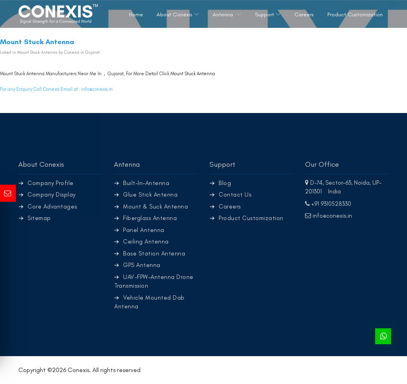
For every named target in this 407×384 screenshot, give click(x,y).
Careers (304, 14)
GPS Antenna (141, 265)
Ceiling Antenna (146, 241)
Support (264, 14)
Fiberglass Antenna (150, 218)
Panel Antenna (143, 230)
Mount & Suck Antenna (155, 206)
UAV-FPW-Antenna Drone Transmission (154, 281)
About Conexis (174, 14)
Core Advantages (52, 206)
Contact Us (235, 194)
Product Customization (355, 14)
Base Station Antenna (154, 253)
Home (136, 14)
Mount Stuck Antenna (192, 73)
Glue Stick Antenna (150, 194)
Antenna (224, 14)
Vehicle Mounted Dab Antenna (149, 302)
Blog (225, 183)
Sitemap (39, 218)
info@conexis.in (97, 89)
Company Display (51, 194)
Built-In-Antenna (146, 183)
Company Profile (50, 183)
